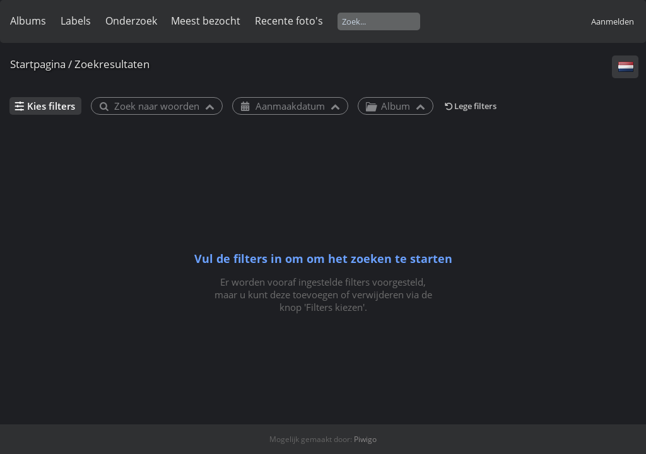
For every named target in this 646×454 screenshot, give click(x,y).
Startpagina (38, 64)
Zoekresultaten (112, 64)
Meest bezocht (205, 21)
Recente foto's (289, 21)
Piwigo (365, 439)
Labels (76, 21)
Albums (28, 21)
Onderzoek (131, 21)
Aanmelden (612, 21)
